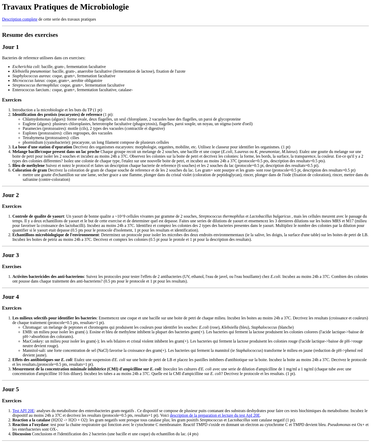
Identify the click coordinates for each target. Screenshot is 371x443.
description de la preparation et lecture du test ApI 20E (215, 415)
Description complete (19, 19)
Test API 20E (23, 410)
